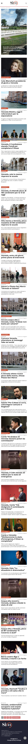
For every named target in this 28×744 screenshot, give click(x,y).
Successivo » (16, 717)
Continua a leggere (22, 79)
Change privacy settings (14, 740)
